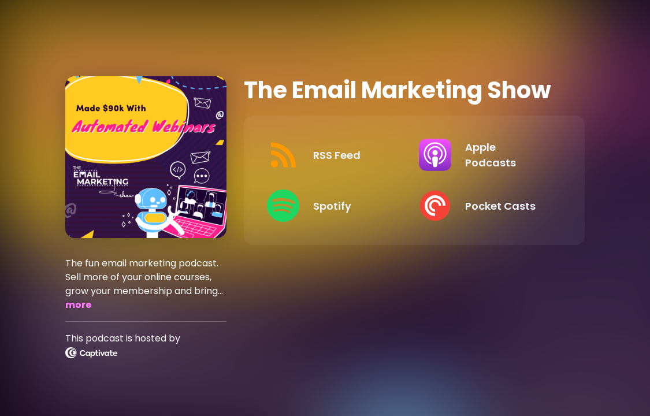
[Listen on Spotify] (333, 205)
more (78, 304)
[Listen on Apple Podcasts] (485, 155)
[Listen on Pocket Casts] (485, 205)
